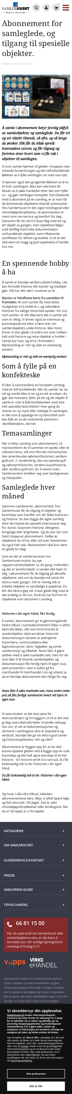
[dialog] (36, 1049)
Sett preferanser (36, 1073)
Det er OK (36, 1086)
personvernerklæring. (22, 1060)
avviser (24, 1046)
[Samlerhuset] (15, 7)
